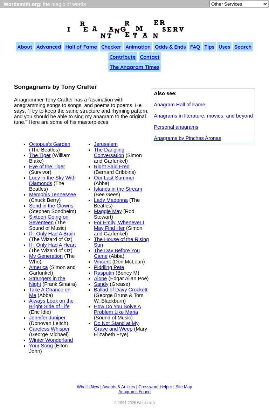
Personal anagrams (176, 127)
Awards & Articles (118, 386)
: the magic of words (45, 4)
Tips (209, 46)
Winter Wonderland (51, 340)
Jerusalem (106, 144)
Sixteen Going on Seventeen (48, 219)
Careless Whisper (49, 329)
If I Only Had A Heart (52, 245)
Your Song (41, 345)
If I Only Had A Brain (52, 233)
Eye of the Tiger (47, 166)
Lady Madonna (111, 200)
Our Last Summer (114, 178)
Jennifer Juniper (47, 317)
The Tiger (40, 155)
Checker (111, 46)
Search (242, 46)
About (25, 46)
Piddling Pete (109, 267)
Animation (138, 46)
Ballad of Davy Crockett (120, 289)
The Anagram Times (134, 67)
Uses (224, 46)
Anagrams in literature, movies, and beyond (203, 116)
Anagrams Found (134, 391)
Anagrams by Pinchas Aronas (187, 138)
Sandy (101, 284)
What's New (88, 386)
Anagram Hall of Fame (179, 104)
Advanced (48, 46)
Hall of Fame (81, 46)
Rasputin (104, 273)
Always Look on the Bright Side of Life (51, 303)
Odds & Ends (170, 46)
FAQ (195, 46)
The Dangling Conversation (109, 152)
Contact (150, 57)
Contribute (122, 57)
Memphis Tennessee (52, 194)
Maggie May (108, 211)
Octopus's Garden (49, 144)
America (38, 267)
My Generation (46, 256)
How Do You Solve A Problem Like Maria (117, 309)
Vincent (102, 261)
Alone (100, 278)
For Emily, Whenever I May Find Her (119, 225)
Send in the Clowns (51, 205)
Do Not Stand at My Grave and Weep (116, 326)
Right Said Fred (112, 166)
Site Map (183, 386)
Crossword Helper (155, 386)
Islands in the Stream (118, 189)
